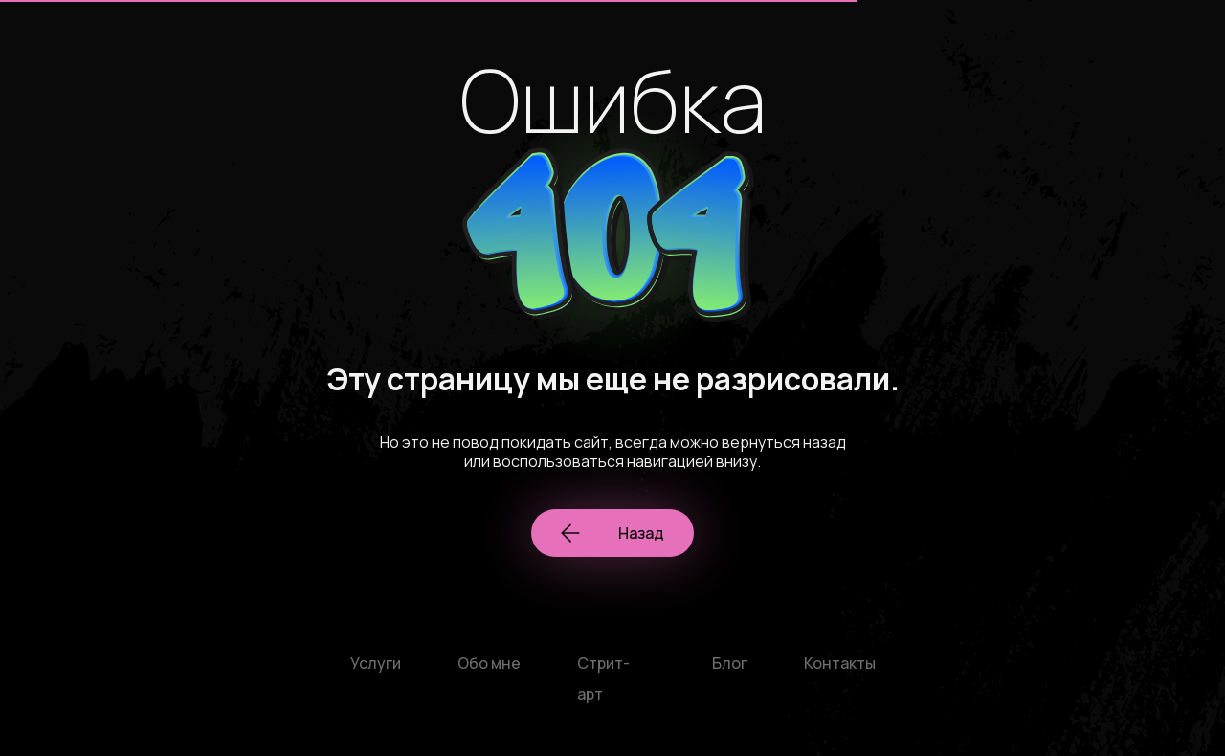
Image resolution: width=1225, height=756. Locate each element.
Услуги (375, 663)
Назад (612, 533)
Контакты (840, 663)
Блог (729, 663)
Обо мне (489, 663)
